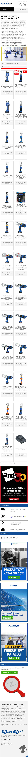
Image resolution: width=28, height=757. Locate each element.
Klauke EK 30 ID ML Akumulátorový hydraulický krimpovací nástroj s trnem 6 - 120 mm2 (21, 117)
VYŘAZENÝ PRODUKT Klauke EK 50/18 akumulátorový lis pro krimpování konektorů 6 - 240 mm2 (21, 419)
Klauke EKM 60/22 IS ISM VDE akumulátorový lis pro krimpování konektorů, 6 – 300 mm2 (7, 419)
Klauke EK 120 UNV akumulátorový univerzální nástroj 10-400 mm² (7, 388)
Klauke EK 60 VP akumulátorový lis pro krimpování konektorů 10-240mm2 (7, 267)
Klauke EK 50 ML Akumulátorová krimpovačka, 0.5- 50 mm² (7, 116)
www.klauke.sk (5, 736)
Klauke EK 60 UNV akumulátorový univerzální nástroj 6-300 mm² (21, 358)
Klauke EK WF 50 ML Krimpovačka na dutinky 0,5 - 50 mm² (7, 86)
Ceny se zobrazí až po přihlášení (7, 92)
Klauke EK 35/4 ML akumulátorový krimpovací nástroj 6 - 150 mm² (7, 207)
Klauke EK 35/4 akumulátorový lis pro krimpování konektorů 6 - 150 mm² (7, 237)
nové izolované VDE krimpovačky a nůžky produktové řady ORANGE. (14, 27)
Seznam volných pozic (9, 672)
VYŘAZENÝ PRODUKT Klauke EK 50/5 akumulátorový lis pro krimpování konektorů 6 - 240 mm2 (7, 449)
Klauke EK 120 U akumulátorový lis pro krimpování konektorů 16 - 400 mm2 (20, 328)
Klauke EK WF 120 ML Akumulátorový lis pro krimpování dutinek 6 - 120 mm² (7, 146)
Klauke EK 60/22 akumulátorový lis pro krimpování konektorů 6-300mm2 (20, 237)
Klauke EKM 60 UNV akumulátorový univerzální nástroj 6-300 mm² (21, 177)
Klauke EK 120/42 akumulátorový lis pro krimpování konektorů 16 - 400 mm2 (7, 328)
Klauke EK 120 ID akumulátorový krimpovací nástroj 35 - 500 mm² (7, 297)
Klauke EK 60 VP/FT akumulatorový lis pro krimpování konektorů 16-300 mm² (20, 267)
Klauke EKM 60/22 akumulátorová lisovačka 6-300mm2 (7, 177)
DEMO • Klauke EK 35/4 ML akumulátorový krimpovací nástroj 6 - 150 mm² (21, 86)
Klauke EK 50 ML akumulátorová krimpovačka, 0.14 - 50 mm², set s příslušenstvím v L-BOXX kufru (21, 207)
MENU (23, 9)
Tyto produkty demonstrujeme (10, 63)
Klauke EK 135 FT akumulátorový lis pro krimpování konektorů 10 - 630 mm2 (7, 358)
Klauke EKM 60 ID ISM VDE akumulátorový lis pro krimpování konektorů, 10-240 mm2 (21, 388)
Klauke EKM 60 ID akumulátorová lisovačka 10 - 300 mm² (21, 147)
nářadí (8, 710)
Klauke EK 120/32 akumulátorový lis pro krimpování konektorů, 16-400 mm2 (21, 297)
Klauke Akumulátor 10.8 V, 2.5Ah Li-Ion (21, 448)
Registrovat (20, 1)
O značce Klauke (7, 67)
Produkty (5, 10)
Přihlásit (25, 1)
